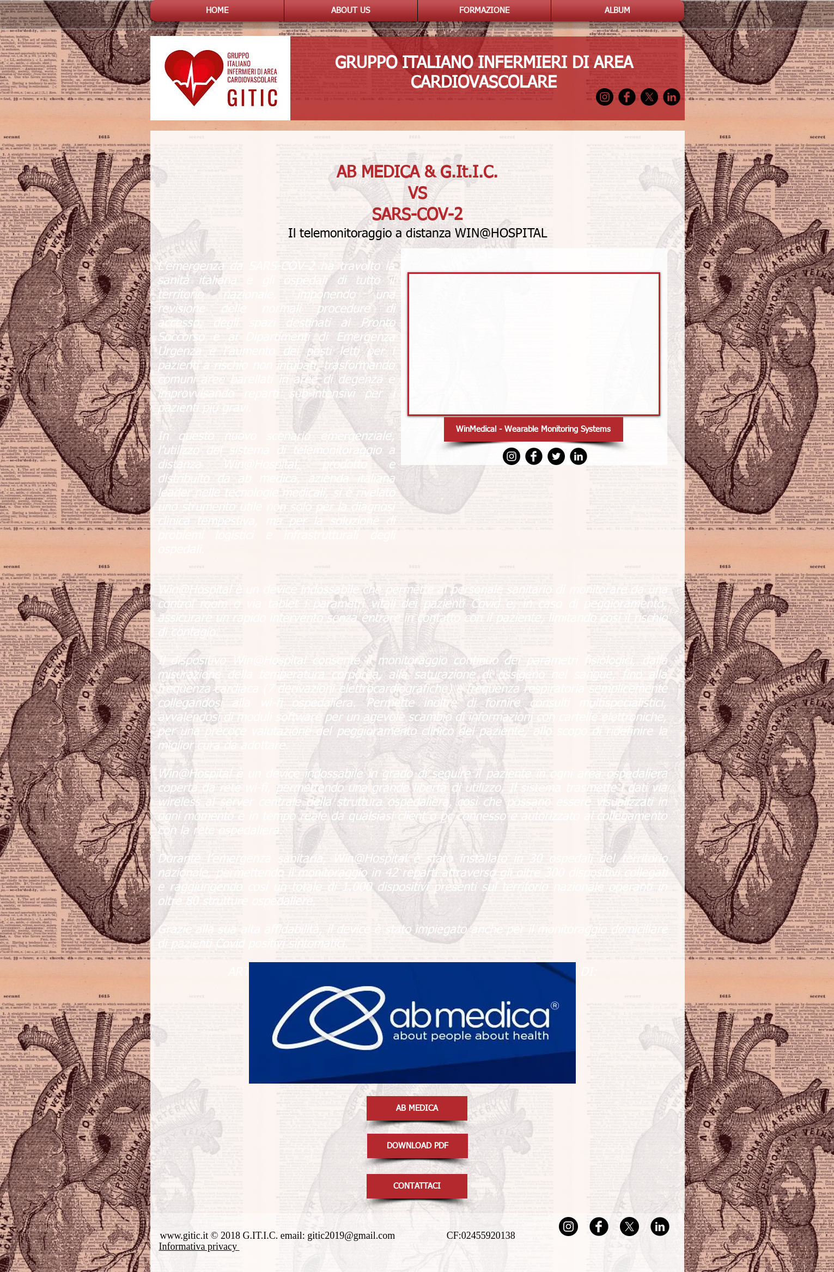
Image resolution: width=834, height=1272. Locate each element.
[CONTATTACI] (417, 1186)
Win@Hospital (259, 465)
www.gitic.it (184, 1235)
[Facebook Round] (627, 97)
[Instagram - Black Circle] (604, 97)
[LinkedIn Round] (671, 97)
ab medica (267, 479)
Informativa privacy (199, 1246)
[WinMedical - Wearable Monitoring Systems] (533, 429)
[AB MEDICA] (417, 1108)
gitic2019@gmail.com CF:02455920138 (416, 1235)
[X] (649, 97)
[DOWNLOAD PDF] (417, 1146)
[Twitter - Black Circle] (556, 456)
